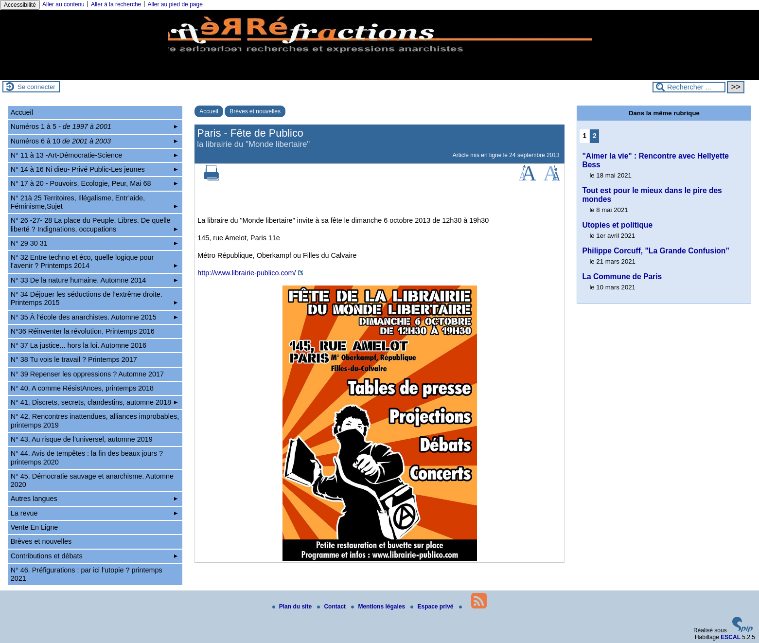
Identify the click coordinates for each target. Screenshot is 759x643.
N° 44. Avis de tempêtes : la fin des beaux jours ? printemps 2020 (87, 457)
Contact (332, 606)
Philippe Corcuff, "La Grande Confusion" (655, 251)
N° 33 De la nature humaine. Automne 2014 (94, 280)
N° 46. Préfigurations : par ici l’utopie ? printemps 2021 (86, 574)
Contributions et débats (94, 556)
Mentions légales (378, 606)
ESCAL (731, 637)
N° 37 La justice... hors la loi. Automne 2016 (78, 345)
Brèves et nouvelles (255, 111)
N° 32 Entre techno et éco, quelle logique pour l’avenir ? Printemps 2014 (94, 261)
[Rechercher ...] (689, 87)
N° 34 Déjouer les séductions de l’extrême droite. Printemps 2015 (94, 298)
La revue (94, 513)
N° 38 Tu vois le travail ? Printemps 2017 (74, 359)
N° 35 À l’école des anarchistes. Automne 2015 (94, 317)
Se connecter (36, 86)
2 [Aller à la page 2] (595, 136)
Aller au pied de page (174, 4)
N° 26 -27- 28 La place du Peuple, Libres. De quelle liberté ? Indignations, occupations (94, 224)
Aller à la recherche (116, 4)
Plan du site (293, 606)
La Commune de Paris (622, 276)
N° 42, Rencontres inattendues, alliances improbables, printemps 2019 (95, 420)
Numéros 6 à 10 (94, 141)
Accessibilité (20, 4)
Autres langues (94, 498)
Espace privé (432, 606)
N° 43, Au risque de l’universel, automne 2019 (82, 439)
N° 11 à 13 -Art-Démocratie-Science (94, 155)
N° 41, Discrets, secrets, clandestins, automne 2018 (94, 402)
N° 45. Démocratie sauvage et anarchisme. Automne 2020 (92, 480)
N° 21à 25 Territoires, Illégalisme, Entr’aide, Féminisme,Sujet (94, 202)
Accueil (208, 111)
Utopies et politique (617, 225)
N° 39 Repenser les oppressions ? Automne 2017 (87, 374)
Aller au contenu (63, 4)
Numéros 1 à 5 (94, 126)
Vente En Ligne (34, 527)
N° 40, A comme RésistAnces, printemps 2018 (82, 388)
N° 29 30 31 (94, 243)
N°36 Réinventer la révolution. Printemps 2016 (83, 331)
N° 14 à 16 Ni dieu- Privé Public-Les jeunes (94, 169)
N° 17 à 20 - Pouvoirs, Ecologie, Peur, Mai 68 (94, 183)
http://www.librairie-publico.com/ (246, 273)
